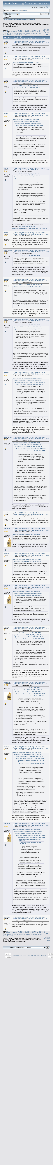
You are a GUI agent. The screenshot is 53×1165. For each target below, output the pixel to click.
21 (37, 30)
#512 (47, 514)
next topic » (47, 31)
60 (31, 33)
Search (17, 19)
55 (23, 33)
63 (36, 33)
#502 (47, 58)
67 (5, 34)
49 (12, 33)
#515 (47, 587)
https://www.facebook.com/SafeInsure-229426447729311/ (29, 228)
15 (27, 30)
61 (33, 33)
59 (29, 33)
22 (39, 30)
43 (39, 31)
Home (8, 19)
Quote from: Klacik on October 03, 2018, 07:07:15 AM (26, 174)
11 (20, 30)
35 (25, 31)
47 (9, 33)
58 (28, 33)
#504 (47, 115)
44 (4, 33)
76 (21, 34)
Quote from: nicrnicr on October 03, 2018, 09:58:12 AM (26, 534)
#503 (47, 81)
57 (26, 33)
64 (38, 33)
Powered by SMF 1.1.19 (19, 955)
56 (24, 33)
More (32, 19)
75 (19, 34)
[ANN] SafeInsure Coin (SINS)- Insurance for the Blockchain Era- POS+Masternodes (22, 940)
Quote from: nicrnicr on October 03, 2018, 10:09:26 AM (26, 591)
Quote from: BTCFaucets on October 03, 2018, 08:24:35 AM (27, 378)
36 (27, 31)
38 (30, 31)
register (25, 10)
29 (15, 31)
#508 (47, 280)
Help (13, 19)
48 (10, 33)
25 (7, 31)
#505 (47, 170)
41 (35, 31)
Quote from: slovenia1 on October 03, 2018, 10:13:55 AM (27, 633)
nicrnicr (6, 513)
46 (7, 33)
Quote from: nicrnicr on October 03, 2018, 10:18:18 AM (26, 687)
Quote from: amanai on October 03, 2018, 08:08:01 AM (26, 325)
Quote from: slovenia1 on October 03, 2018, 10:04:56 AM (27, 559)
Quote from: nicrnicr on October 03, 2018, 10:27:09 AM (26, 829)
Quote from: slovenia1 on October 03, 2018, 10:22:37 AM (27, 752)
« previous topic (46, 30)
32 (20, 31)
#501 (47, 42)
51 (16, 33)
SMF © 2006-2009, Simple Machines (36, 955)
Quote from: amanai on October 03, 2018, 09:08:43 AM (26, 442)
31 (18, 31)
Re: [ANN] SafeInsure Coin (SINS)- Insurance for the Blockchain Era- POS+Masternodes (30, 41)
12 (22, 30)
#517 (47, 683)
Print (47, 34)
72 (14, 34)
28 (13, 31)
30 (16, 31)
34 (23, 31)
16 (28, 30)
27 (11, 31)
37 (28, 31)
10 (18, 30)
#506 (47, 234)
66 (4, 34)
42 (37, 31)
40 (34, 31)
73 (16, 34)
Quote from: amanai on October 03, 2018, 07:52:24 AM (26, 255)
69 (9, 34)
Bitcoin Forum (7, 23)
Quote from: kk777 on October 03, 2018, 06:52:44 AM (26, 85)
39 (32, 31)
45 (5, 33)
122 (25, 34)
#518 (47, 748)
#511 (47, 438)
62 (35, 33)
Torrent (6, 17)
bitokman (7, 917)
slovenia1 (7, 528)
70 (10, 34)
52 (17, 33)
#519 (47, 825)
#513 (47, 530)
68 (7, 34)
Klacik (6, 41)
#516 (47, 628)
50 (14, 33)
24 (5, 31)
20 (35, 30)
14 (25, 30)
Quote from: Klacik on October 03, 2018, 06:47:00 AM (26, 62)
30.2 (10, 16)
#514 (47, 555)
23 (4, 31)
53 (19, 33)
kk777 (6, 56)
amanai (6, 233)
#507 (47, 251)
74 (17, 34)
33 (21, 31)
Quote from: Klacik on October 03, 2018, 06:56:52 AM (27, 121)
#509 (47, 320)
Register (27, 19)
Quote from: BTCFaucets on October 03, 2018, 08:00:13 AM (27, 284)
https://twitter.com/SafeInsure (27, 226)
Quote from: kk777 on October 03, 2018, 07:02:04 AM (26, 119)
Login (22, 19)
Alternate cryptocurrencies (21, 23)
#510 (47, 374)
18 (32, 30)
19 (34, 30)
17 (30, 30)
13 (23, 30)
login (20, 10)
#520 (47, 918)
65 (40, 33)
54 (21, 33)
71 (12, 34)
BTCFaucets (8, 250)
